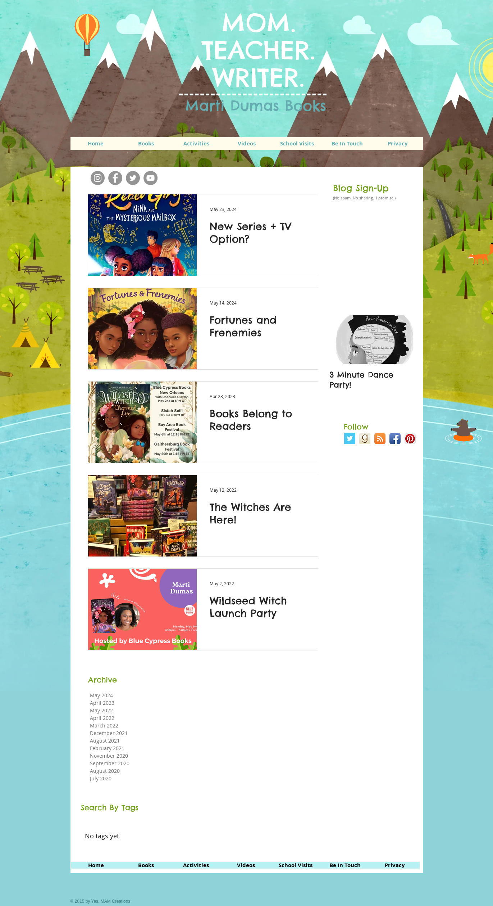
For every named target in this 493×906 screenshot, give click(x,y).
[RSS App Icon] (379, 438)
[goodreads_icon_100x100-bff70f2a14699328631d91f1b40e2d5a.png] (364, 438)
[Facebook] (115, 178)
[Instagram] (98, 178)
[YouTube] (150, 178)
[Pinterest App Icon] (410, 438)
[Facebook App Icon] (395, 438)
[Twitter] (133, 178)
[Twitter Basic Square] (349, 438)
